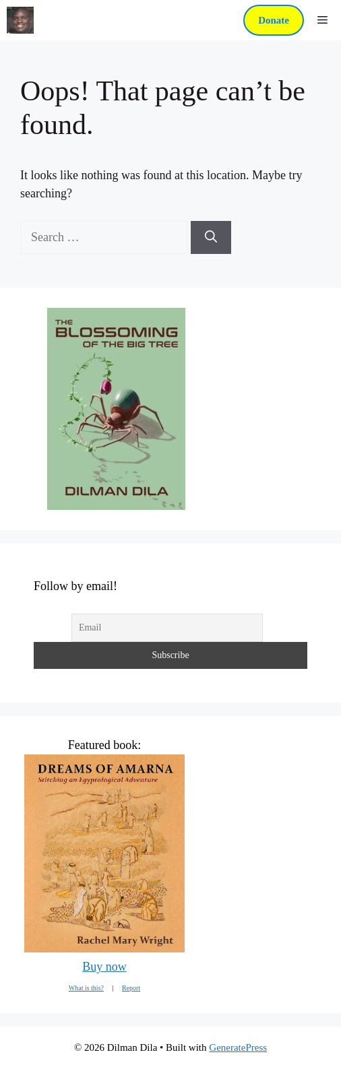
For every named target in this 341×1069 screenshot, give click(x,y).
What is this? (86, 988)
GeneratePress (238, 1047)
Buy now (104, 966)
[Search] (211, 237)
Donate (273, 20)
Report (131, 988)
